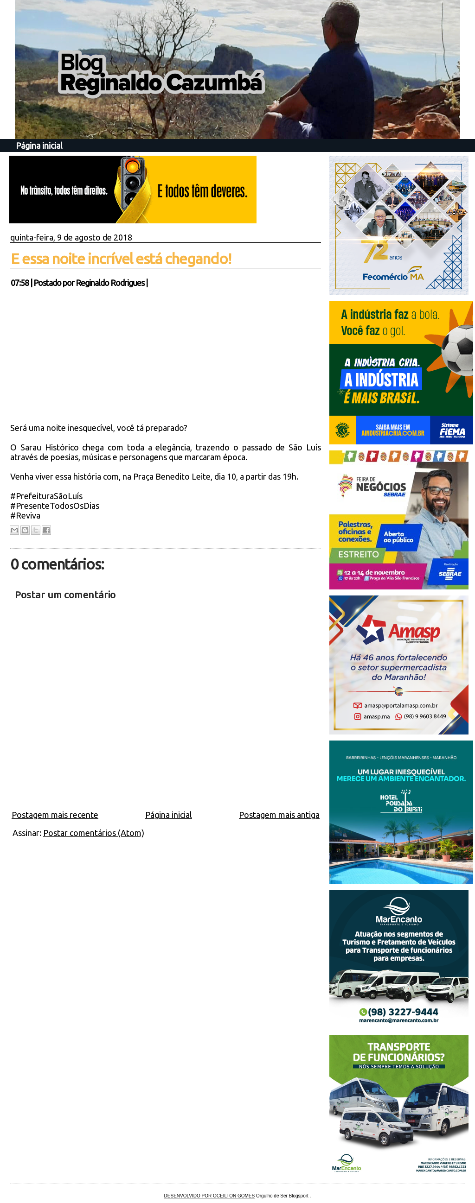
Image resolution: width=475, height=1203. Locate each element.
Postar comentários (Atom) (93, 832)
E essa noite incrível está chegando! (121, 258)
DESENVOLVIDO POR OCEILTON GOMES (209, 1195)
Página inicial (39, 145)
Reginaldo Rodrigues (110, 282)
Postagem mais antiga (279, 814)
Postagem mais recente (55, 814)
